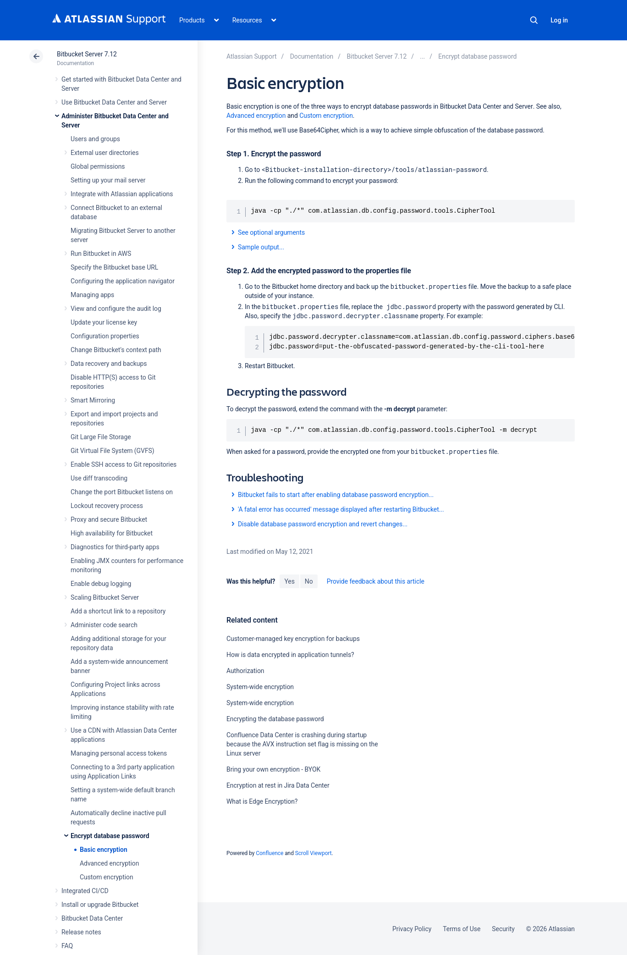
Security (503, 929)
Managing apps (92, 294)
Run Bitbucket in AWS (101, 253)
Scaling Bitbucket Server (105, 597)
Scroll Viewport (313, 853)
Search (534, 20)
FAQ (67, 945)
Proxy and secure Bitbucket (109, 519)
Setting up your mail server (108, 180)
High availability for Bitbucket (112, 533)
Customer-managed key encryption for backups (293, 638)
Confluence (269, 853)
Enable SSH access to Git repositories (123, 464)
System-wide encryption (260, 686)
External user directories (105, 152)
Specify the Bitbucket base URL (114, 267)
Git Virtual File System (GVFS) (112, 450)
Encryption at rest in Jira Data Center (278, 785)
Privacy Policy (411, 929)
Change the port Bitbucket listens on (122, 492)
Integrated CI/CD (85, 890)
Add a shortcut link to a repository (118, 611)
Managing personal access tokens (119, 753)
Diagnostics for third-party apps (115, 547)
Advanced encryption (109, 863)
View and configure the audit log (116, 308)
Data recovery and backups (109, 363)
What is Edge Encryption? (261, 801)
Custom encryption (106, 877)
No (309, 581)
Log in (559, 20)
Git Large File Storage (101, 437)
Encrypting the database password (275, 719)
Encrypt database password (110, 835)
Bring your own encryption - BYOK (273, 769)
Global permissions (98, 166)
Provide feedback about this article (375, 581)
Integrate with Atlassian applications (122, 194)
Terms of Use (461, 929)
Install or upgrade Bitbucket (99, 904)
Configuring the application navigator (123, 281)
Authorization (245, 670)
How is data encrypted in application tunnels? (290, 654)
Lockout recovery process (107, 505)
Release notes (81, 932)
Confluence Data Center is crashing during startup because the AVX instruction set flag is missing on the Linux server (302, 744)
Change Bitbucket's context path (116, 349)
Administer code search (104, 625)
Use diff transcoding (99, 478)
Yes (289, 581)
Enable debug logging (101, 583)
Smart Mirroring (93, 400)
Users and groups (95, 139)
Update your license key (104, 322)
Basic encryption (103, 849)
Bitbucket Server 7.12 (87, 54)
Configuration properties (105, 336)
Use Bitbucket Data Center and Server (114, 102)
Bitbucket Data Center (92, 918)
